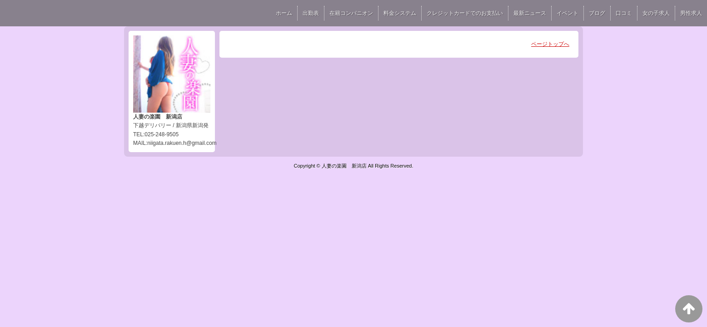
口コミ (624, 13)
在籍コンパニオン (351, 13)
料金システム (399, 13)
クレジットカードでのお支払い (465, 13)
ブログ (597, 13)
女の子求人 (656, 13)
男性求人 (691, 13)
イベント (567, 13)
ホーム (284, 13)
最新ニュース (529, 13)
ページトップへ (550, 44)
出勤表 (311, 13)
